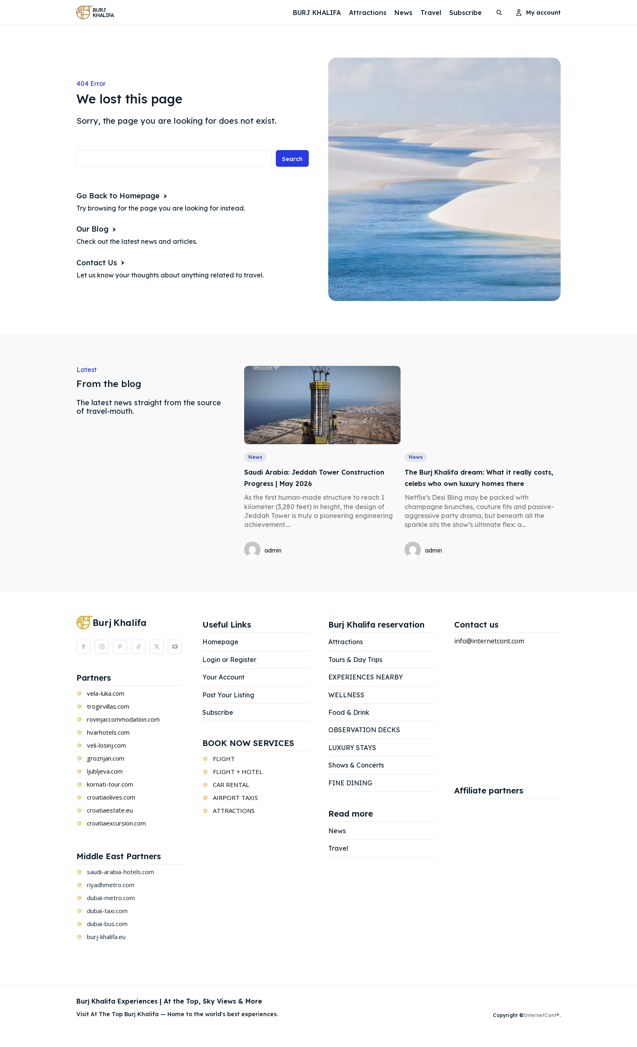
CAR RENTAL (231, 797)
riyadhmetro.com (110, 897)
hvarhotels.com (108, 744)
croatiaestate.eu (110, 822)
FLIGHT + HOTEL (237, 784)
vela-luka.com (105, 705)
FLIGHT (224, 771)
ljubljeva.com (105, 783)
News (256, 457)
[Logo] (97, 12)
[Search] (291, 160)
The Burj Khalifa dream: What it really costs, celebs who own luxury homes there (481, 483)
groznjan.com (105, 770)
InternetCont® (541, 1028)
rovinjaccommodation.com (123, 731)
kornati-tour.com (110, 796)
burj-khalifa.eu (106, 949)
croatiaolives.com (111, 809)
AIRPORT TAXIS (235, 810)
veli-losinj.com (106, 757)
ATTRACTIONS (234, 823)
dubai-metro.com (111, 910)
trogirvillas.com (108, 718)
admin (273, 551)
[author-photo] (253, 551)
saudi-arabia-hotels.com (120, 884)
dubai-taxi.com (107, 923)
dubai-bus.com (107, 936)
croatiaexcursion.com (116, 835)
